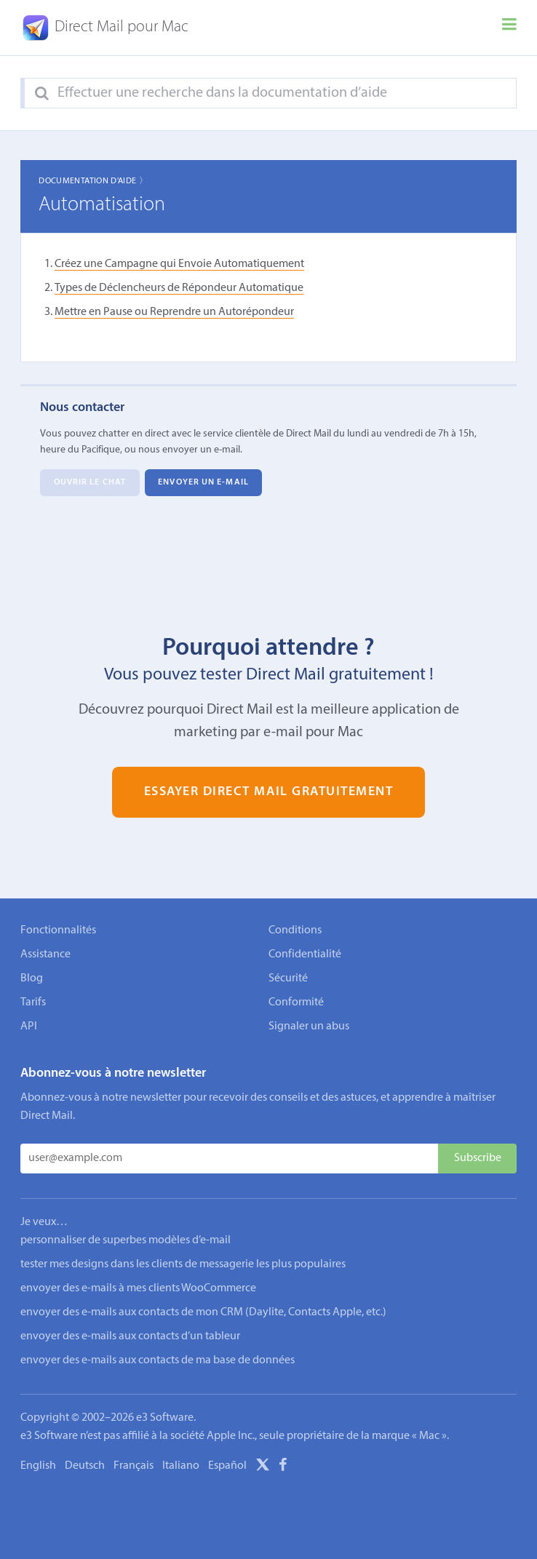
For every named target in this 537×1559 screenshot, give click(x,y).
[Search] (42, 94)
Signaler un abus (308, 1026)
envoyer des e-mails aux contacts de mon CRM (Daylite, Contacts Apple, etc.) (203, 1312)
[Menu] (509, 27)
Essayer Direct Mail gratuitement (269, 792)
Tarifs (33, 1002)
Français (134, 1466)
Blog (31, 978)
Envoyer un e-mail (203, 483)
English (38, 1466)
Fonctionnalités (58, 930)
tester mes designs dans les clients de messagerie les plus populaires (183, 1264)
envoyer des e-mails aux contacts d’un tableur (130, 1336)
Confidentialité (304, 954)
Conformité (296, 1002)
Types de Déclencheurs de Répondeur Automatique (179, 288)
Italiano (180, 1466)
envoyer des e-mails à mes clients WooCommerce (138, 1288)
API (28, 1026)
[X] (262, 1467)
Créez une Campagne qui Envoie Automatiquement (179, 264)
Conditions (295, 930)
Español (227, 1466)
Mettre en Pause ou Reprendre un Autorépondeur (174, 312)
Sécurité (288, 978)
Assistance (45, 954)
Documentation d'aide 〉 (93, 181)
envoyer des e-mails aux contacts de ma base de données (157, 1360)
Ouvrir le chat (90, 483)
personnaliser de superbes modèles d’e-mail (125, 1240)
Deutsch (85, 1466)
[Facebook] (283, 1467)
